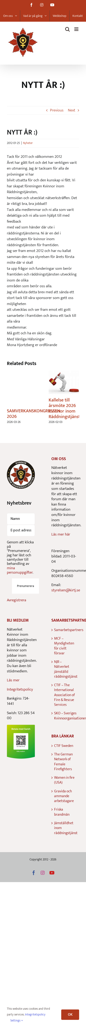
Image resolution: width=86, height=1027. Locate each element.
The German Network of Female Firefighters (63, 762)
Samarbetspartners (65, 630)
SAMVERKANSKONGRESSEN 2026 (33, 413)
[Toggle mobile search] (67, 29)
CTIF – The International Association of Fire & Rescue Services (64, 695)
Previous (57, 110)
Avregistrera (16, 600)
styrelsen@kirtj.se (65, 590)
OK (70, 1015)
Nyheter (28, 143)
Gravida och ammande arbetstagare (64, 796)
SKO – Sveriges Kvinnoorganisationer (65, 716)
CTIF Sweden (63, 745)
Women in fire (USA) (64, 780)
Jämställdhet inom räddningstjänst (65, 828)
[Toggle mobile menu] (76, 29)
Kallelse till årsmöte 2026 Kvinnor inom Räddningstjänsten (67, 408)
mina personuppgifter (20, 570)
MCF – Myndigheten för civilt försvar (64, 646)
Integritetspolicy (20, 689)
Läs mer (13, 680)
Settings (16, 1020)
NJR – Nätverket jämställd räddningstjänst (65, 669)
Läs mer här (60, 534)
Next (71, 110)
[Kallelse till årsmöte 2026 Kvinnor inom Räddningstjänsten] (64, 374)
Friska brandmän (61, 812)
